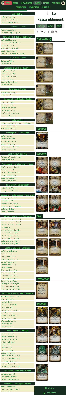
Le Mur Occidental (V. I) (9, 336)
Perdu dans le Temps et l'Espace (12, 53)
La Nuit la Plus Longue (8, 318)
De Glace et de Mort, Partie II (11, 222)
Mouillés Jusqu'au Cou (8, 198)
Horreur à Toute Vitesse (9, 203)
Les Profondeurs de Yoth (10, 113)
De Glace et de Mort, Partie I (11, 219)
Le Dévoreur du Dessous (10, 22)
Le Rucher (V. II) (6, 347)
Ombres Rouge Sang (8, 256)
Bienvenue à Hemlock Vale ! (11, 296)
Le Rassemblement (8, 17)
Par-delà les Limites (8, 105)
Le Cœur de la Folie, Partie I (10, 241)
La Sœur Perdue (6, 307)
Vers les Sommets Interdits (10, 230)
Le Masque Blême (7, 79)
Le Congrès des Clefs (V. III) (10, 289)
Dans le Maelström (7, 211)
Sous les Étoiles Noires (9, 82)
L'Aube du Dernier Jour (9, 321)
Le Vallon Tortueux (7, 313)
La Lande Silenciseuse (9, 304)
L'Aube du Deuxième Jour (9, 315)
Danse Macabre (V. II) (8, 264)
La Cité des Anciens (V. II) (9, 235)
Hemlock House (6, 302)
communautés (26, 3)
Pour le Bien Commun (8, 141)
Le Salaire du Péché (8, 138)
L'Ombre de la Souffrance (10, 278)
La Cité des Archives (8, 110)
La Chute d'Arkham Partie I (10, 364)
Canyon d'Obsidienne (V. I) (10, 355)
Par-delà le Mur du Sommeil (11, 157)
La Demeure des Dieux (9, 178)
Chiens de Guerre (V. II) (9, 273)
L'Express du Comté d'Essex (11, 42)
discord (51, 387)
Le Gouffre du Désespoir (9, 188)
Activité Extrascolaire (8, 30)
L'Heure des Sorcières (9, 126)
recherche (56, 3)
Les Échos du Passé (8, 71)
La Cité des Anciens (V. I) (9, 232)
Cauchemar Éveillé (7, 159)
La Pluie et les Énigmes (9, 251)
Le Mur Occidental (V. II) (9, 339)
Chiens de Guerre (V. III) (9, 275)
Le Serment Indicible (8, 73)
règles (50, 26)
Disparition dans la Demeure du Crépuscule (16, 123)
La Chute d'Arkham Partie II (10, 366)
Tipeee (8, 3)
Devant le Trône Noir (8, 149)
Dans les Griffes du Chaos (10, 147)
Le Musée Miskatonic (8, 40)
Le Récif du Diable (7, 201)
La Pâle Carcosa (6, 84)
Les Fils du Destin (7, 102)
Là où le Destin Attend (8, 51)
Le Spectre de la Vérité (9, 76)
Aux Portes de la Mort (8, 128)
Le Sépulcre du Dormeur (9, 361)
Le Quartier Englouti (8, 342)
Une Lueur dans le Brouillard (11, 206)
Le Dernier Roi (6, 63)
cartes (41, 26)
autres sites (51, 392)
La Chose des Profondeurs (10, 310)
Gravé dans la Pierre (8, 299)
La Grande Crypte (7, 350)
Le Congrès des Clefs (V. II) (10, 286)
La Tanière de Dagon (8, 209)
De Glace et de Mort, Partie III (11, 224)
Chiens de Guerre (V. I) (9, 270)
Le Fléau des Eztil (7, 95)
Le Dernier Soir (6, 323)
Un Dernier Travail (7, 334)
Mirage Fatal (5, 227)
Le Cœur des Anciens (8, 107)
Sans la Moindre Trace (9, 281)
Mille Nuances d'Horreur (9, 169)
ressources (21, 7)
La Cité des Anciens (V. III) (10, 238)
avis (59, 26)
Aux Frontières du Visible (10, 48)
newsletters (34, 7)
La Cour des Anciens (8, 353)
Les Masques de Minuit (9, 19)
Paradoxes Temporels (9, 115)
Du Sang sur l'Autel (7, 45)
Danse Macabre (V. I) (8, 262)
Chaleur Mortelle (7, 253)
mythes (46, 3)
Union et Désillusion (8, 144)
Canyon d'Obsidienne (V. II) (10, 358)
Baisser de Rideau (7, 61)
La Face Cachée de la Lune (10, 172)
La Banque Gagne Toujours (10, 32)
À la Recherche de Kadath (10, 167)
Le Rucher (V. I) (6, 344)
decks (15, 3)
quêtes (37, 3)
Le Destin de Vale (7, 326)
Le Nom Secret (6, 136)
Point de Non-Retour (8, 175)
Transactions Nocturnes (9, 259)
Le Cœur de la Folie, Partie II (10, 243)
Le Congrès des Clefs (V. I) (10, 283)
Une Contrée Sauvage (8, 92)
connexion (46, 7)
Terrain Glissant (6, 267)
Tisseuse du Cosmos (8, 180)
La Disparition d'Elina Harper (11, 190)
